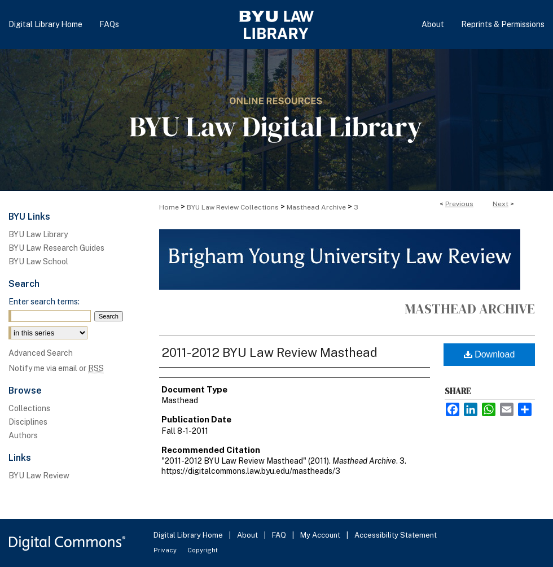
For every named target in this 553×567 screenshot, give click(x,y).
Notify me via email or (56, 368)
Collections (29, 408)
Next (500, 204)
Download (489, 354)
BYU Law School (38, 261)
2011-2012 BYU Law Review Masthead (269, 352)
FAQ (280, 535)
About (248, 535)
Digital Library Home (189, 535)
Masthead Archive (316, 207)
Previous (459, 204)
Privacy (165, 550)
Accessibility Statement (395, 535)
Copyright (202, 550)
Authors (23, 435)
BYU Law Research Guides (56, 247)
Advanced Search (40, 352)
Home (169, 207)
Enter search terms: (44, 301)
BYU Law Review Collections (233, 207)
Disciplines (27, 421)
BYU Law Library (38, 234)
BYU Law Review (38, 475)
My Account (321, 535)
